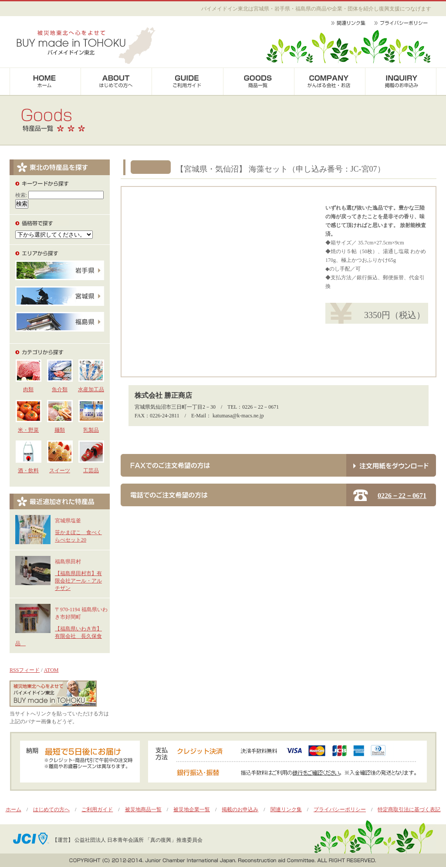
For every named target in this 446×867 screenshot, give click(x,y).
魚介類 (60, 389)
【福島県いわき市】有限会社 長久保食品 (58, 636)
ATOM (51, 670)
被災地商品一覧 (143, 809)
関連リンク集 (286, 809)
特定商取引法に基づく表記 (409, 809)
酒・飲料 (28, 470)
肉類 (28, 389)
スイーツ (59, 470)
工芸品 (91, 470)
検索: (21, 195)
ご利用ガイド (97, 809)
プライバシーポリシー (340, 809)
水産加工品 (91, 389)
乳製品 (91, 430)
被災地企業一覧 (191, 809)
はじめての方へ (51, 809)
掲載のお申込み (240, 809)
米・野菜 (28, 430)
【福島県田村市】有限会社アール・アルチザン (78, 580)
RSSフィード (25, 670)
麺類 (59, 430)
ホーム (13, 809)
